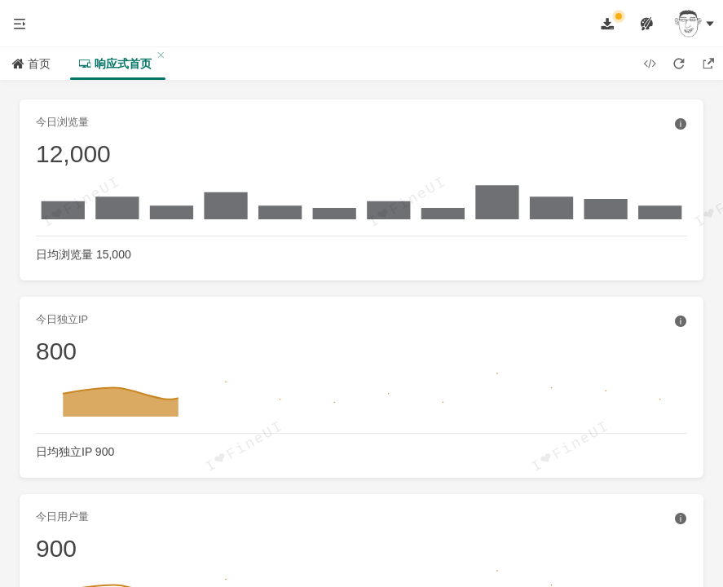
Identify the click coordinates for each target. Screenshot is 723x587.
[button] (19, 23)
